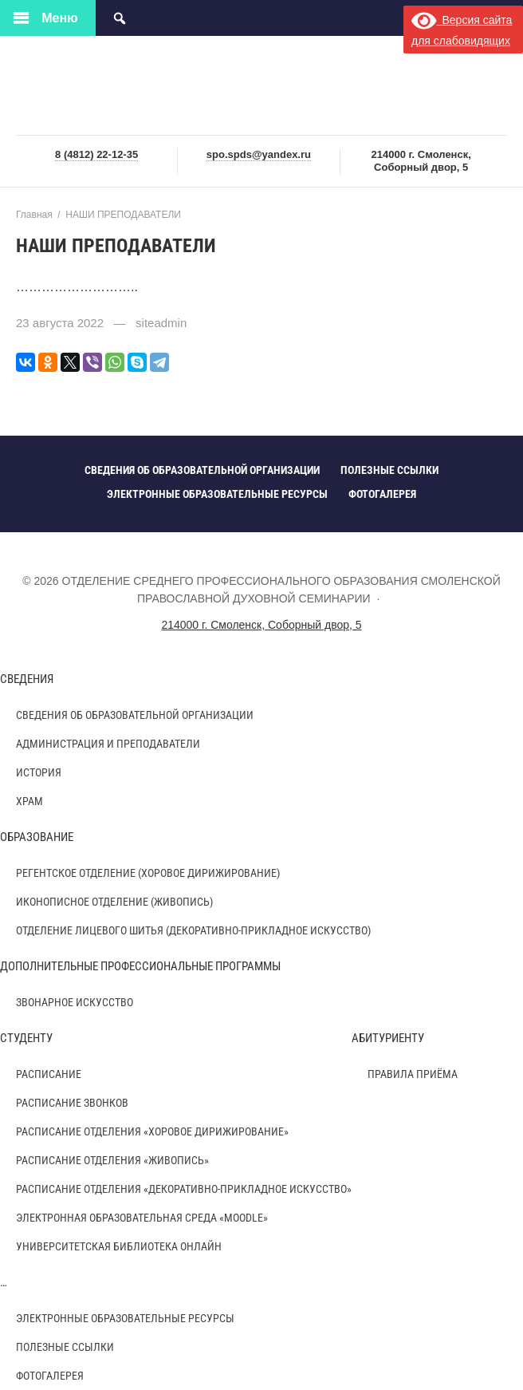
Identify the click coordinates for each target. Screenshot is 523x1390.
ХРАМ (29, 801)
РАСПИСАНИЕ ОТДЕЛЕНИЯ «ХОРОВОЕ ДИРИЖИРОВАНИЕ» (152, 1131)
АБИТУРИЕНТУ (388, 1038)
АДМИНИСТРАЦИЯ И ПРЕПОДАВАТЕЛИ (108, 743)
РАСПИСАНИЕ (48, 1074)
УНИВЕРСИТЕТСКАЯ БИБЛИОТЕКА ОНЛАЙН (119, 1246)
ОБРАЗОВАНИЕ (36, 837)
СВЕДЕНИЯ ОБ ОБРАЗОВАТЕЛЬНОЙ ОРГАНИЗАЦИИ (135, 715)
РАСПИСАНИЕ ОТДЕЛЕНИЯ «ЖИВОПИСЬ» (112, 1160)
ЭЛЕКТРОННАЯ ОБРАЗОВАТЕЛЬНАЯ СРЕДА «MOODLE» (142, 1217)
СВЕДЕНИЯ (26, 679)
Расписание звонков (72, 1102)
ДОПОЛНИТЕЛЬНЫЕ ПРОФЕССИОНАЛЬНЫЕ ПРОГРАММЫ (140, 966)
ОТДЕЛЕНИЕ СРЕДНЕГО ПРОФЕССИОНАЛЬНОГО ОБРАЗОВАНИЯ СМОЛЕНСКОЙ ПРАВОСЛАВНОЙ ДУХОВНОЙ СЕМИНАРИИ (261, 86)
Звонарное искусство (74, 1002)
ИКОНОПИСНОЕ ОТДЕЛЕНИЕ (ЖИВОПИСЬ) (114, 901)
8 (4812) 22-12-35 (96, 154)
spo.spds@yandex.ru (258, 154)
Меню (59, 18)
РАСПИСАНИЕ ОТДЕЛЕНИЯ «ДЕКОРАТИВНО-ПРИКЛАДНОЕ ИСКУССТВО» (184, 1189)
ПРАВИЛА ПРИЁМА (413, 1074)
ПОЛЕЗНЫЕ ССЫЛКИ (65, 1347)
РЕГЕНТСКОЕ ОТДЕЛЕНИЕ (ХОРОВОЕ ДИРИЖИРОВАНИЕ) (148, 873)
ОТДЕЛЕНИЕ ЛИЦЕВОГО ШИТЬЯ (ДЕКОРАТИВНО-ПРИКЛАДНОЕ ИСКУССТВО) (193, 930)
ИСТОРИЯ (38, 772)
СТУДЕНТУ (26, 1038)
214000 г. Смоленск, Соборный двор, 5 (261, 624)
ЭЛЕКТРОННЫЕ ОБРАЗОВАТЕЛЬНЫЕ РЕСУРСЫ (125, 1318)
